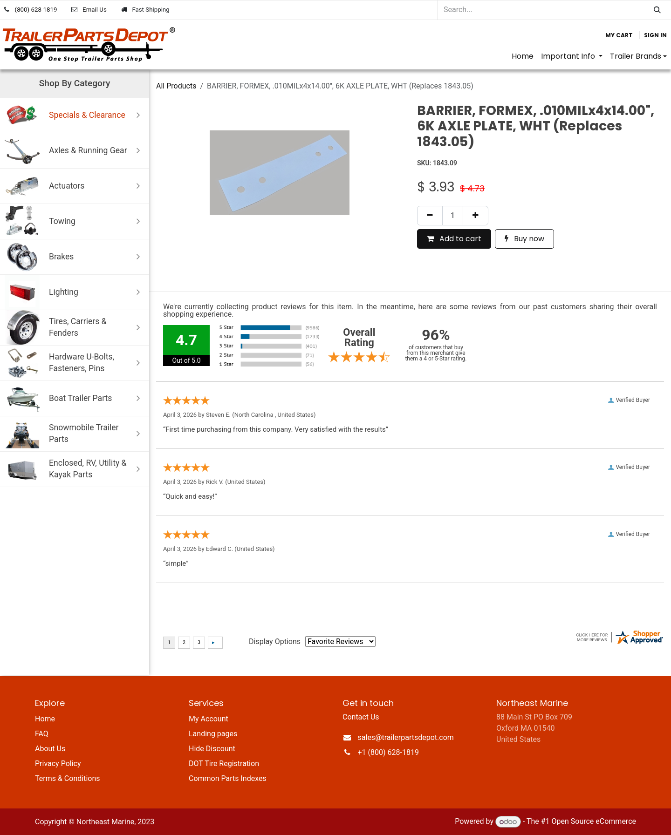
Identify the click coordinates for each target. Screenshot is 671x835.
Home (45, 718)
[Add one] (475, 215)
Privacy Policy (58, 763)
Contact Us (360, 717)
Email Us (94, 9)
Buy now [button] (524, 238)
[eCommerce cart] (619, 35)
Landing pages (213, 733)
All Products (176, 85)
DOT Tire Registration (224, 763)
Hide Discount (212, 748)
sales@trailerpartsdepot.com (406, 737)
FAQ (41, 733)
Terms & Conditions (67, 778)
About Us (50, 748)
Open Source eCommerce (593, 821)
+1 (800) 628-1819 (388, 752)
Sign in (655, 35)
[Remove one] (430, 215)
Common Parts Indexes (228, 778)
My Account (208, 718)
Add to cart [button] (454, 238)
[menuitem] (522, 56)
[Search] (657, 10)
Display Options (275, 641)
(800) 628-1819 (36, 9)
